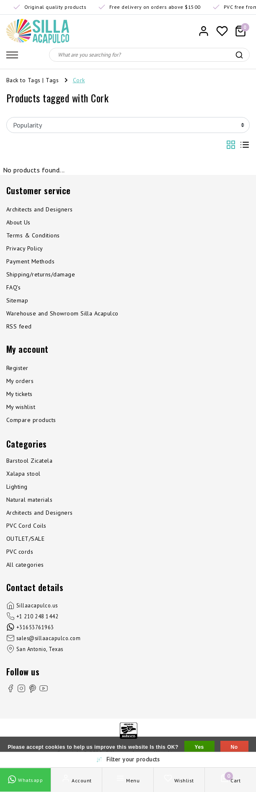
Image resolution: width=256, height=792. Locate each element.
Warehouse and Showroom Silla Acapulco (62, 313)
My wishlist (20, 407)
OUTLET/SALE (25, 538)
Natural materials (29, 499)
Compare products (31, 420)
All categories (25, 564)
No (234, 747)
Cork (79, 80)
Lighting (17, 486)
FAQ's (13, 287)
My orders (20, 381)
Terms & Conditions (33, 235)
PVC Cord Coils (26, 525)
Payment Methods (30, 261)
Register (17, 368)
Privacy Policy (24, 248)
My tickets (19, 394)
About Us (18, 222)
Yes (199, 747)
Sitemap (17, 300)
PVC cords (19, 551)
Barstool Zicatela (29, 460)
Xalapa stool (23, 473)
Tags (52, 80)
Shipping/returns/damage (40, 274)
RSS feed (19, 326)
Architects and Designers (39, 209)
